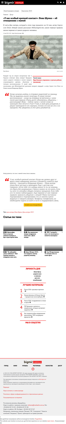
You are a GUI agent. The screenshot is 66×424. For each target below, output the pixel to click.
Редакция (6, 387)
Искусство (49, 366)
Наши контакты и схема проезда (13, 390)
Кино (15, 366)
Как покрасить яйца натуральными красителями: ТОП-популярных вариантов (34, 315)
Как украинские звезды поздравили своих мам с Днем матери (31, 234)
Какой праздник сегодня (11, 11)
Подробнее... (39, 419)
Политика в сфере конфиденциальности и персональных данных (23, 394)
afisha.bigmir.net (42, 379)
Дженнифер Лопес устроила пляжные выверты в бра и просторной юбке (10, 234)
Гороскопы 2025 (27, 11)
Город (6, 366)
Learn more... (51, 421)
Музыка (25, 366)
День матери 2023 (28, 212)
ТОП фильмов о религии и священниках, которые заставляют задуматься (34, 308)
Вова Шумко (18, 212)
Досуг (11, 14)
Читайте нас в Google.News (33, 205)
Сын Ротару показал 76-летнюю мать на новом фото (52, 253)
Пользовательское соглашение (12, 397)
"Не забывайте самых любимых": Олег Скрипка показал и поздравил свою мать (10, 254)
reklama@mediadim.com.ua (36, 405)
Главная (5, 14)
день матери (10, 212)
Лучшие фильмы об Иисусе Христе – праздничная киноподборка (34, 296)
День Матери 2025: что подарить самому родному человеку (31, 253)
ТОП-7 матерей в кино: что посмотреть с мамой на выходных (52, 233)
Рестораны (36, 366)
